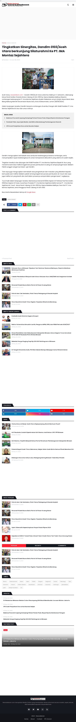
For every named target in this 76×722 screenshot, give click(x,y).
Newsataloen (40, 716)
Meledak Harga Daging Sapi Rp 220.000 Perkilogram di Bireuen (33, 341)
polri (4, 587)
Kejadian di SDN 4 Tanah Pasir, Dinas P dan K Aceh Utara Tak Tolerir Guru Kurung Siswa (42, 536)
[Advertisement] (38, 23)
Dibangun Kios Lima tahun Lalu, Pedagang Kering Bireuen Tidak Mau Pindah (38, 458)
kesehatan (32, 584)
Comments (62, 546)
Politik (33, 581)
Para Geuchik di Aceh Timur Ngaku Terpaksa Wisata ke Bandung (34, 302)
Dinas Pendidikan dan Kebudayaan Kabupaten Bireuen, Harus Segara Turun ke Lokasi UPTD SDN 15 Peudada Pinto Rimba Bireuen (41, 334)
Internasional (13, 581)
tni (21, 587)
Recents (38, 546)
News (21, 581)
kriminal (40, 584)
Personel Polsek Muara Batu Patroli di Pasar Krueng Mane (31, 285)
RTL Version (48, 719)
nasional (47, 584)
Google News (31, 192)
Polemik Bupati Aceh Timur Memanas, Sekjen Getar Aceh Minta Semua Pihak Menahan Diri (43, 449)
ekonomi (5, 584)
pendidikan (65, 584)
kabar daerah (11, 43)
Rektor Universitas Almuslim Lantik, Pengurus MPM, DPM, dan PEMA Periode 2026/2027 (41, 324)
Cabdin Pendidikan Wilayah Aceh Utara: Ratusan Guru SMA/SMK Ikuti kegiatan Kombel (42, 277)
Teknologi (63, 581)
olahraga (56, 584)
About (33, 719)
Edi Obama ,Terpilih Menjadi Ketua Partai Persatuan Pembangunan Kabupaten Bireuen (42, 441)
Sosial (55, 581)
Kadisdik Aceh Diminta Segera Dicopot (25, 316)
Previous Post (7, 258)
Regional (48, 581)
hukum (13, 584)
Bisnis (5, 581)
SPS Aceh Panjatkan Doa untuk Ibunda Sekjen (22, 126)
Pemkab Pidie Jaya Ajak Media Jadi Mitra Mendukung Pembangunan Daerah (33, 122)
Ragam (40, 581)
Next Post (70, 258)
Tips (70, 581)
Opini (27, 581)
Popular (14, 546)
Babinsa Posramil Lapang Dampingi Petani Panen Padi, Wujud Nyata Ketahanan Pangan (38, 118)
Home (4, 43)
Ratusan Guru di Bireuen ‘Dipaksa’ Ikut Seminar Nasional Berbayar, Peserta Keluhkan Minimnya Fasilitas (41, 269)
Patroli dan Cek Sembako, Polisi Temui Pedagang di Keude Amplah (35, 293)
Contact (39, 719)
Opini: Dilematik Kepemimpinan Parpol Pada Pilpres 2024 (31, 527)
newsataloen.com (16, 95)
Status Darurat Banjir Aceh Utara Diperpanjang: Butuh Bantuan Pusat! (36, 424)
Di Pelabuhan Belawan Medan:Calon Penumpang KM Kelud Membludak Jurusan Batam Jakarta (36, 600)
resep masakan (13, 587)
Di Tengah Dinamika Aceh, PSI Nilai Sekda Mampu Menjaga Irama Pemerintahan (39, 350)
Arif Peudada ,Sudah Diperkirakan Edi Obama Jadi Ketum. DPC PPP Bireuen (37, 432)
